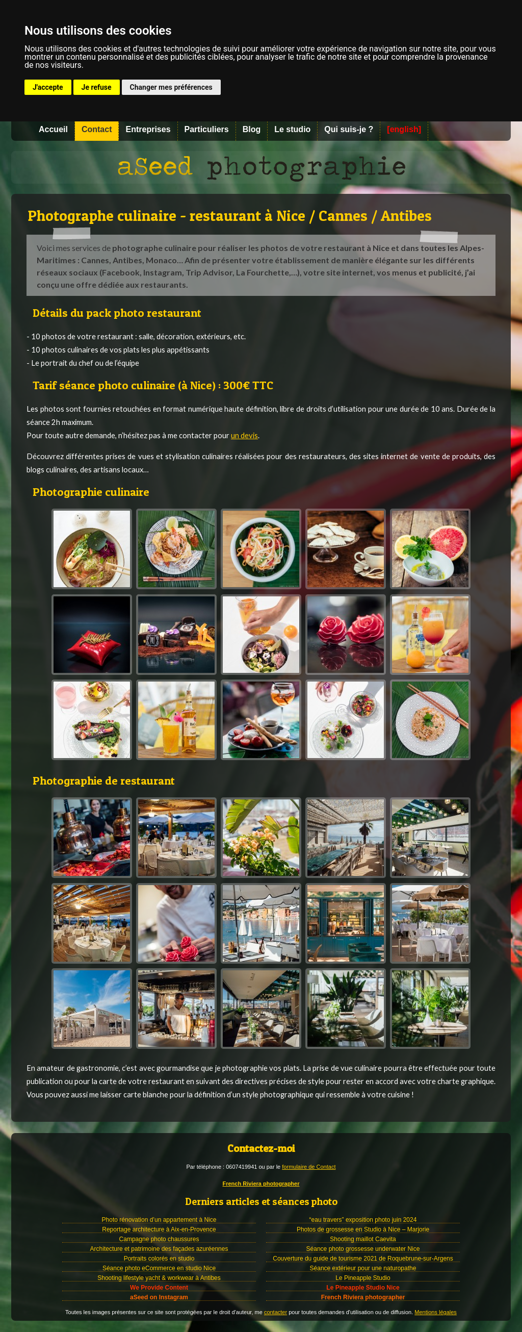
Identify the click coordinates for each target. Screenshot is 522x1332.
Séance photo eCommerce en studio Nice (159, 1268)
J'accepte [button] (48, 87)
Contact (97, 129)
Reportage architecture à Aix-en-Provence (159, 1229)
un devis (244, 435)
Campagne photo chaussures (159, 1239)
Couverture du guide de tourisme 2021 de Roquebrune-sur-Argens (363, 1258)
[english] (404, 129)
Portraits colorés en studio (159, 1258)
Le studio (292, 129)
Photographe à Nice (261, 167)
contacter (275, 1312)
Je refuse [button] (97, 87)
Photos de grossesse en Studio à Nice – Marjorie (363, 1229)
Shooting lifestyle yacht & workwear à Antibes (158, 1277)
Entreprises (147, 129)
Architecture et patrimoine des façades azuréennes (159, 1248)
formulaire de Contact (308, 1167)
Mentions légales (435, 1312)
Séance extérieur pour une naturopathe (363, 1268)
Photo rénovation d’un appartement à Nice (159, 1219)
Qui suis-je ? (348, 129)
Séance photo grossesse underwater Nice (363, 1248)
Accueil (53, 129)
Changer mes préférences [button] (171, 87)
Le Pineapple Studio (362, 1277)
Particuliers (207, 129)
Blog (252, 129)
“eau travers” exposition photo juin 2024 (363, 1219)
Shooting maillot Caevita (363, 1239)
